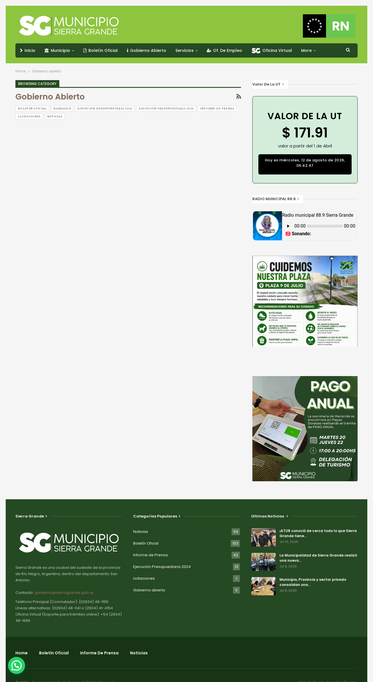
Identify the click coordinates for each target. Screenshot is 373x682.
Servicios (184, 50)
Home (21, 653)
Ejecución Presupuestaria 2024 (104, 108)
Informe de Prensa (217, 108)
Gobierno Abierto (146, 50)
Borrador (62, 108)
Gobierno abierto (149, 590)
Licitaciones (29, 116)
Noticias (54, 116)
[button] (18, 665)
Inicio (27, 50)
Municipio (57, 50)
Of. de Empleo (224, 50)
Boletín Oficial (100, 50)
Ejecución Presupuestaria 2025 (166, 108)
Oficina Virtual (271, 50)
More (306, 50)
